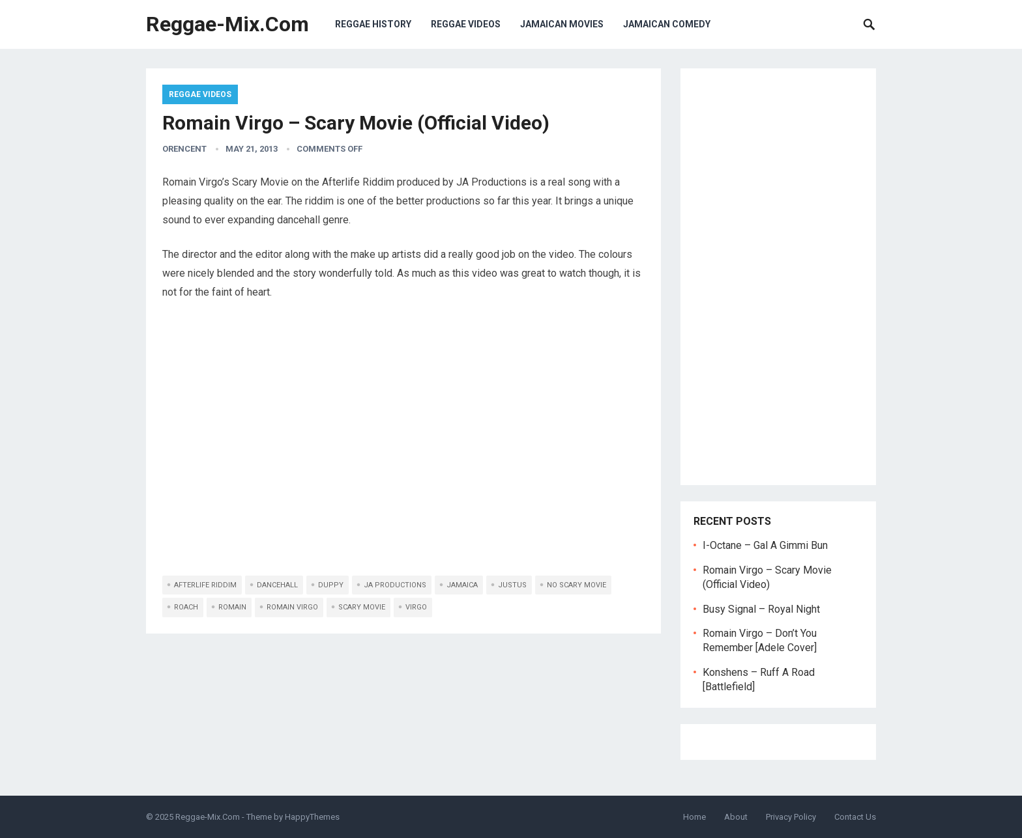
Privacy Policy (791, 817)
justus (512, 585)
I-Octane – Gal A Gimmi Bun (765, 545)
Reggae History (373, 24)
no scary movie (576, 585)
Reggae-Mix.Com (227, 24)
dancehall (277, 585)
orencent (184, 149)
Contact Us (855, 817)
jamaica (462, 585)
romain (232, 607)
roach (186, 607)
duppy (330, 585)
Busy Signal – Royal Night (761, 609)
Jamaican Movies (562, 24)
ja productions (395, 585)
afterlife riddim (205, 585)
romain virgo (292, 607)
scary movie (361, 607)
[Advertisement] (778, 276)
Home (694, 817)
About (736, 817)
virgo (416, 607)
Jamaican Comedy (666, 24)
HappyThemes (312, 817)
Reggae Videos (466, 24)
